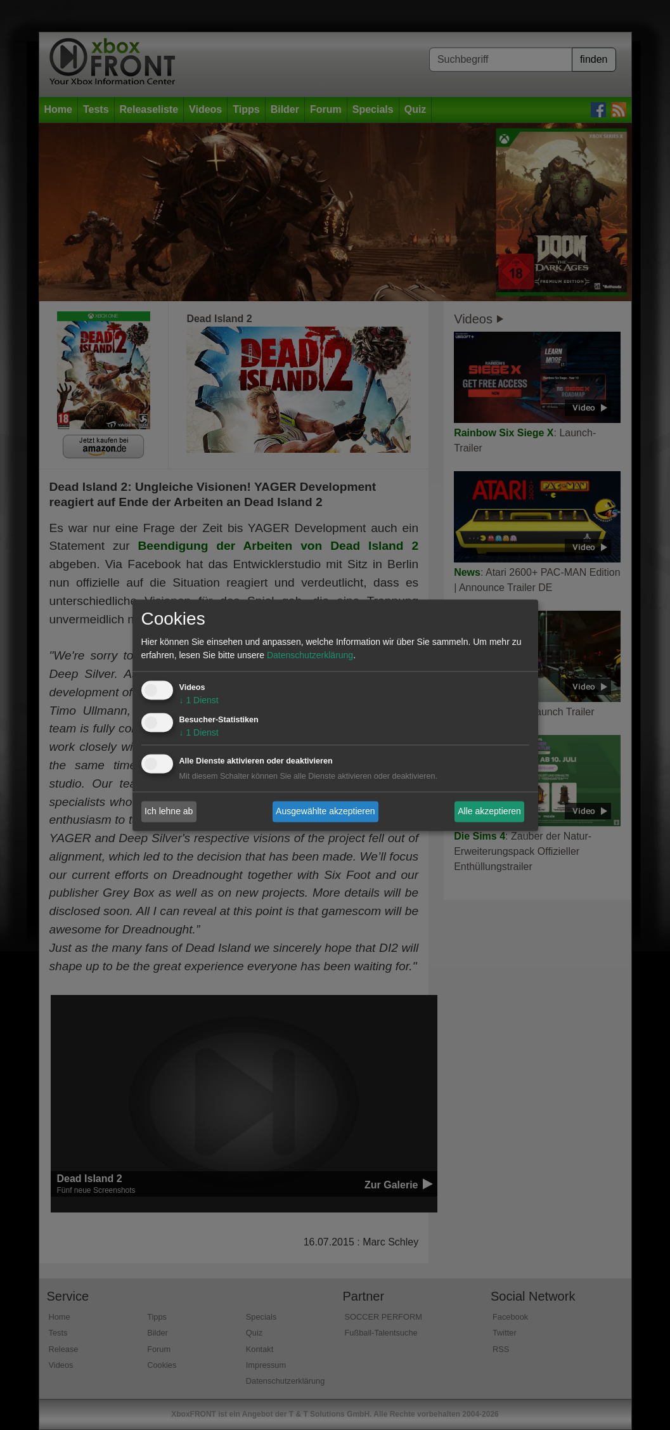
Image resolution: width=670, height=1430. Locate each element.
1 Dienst (199, 700)
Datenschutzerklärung (310, 655)
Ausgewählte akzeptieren (325, 811)
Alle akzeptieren (489, 811)
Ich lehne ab (169, 811)
